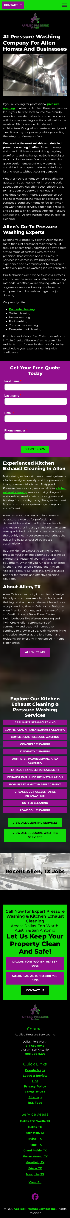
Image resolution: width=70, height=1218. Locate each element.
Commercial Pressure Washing (35, 737)
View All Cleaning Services (35, 822)
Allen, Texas (35, 652)
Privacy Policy (35, 1086)
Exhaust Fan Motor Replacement (35, 784)
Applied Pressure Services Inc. (35, 1209)
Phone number (15, 430)
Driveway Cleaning (35, 751)
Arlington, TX (35, 1132)
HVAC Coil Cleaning (35, 810)
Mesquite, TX (35, 1174)
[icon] (35, 1197)
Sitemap (35, 1097)
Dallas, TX (35, 1127)
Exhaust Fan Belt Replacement (35, 770)
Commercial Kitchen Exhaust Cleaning (35, 729)
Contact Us (13, 5)
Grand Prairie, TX (35, 1150)
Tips (35, 1081)
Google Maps (35, 1070)
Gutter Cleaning (35, 803)
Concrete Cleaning (35, 744)
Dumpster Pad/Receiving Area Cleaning (35, 760)
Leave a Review (35, 1075)
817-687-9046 (35, 1045)
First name (13, 381)
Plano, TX (35, 1144)
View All (35, 1182)
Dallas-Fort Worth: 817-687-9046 (35, 963)
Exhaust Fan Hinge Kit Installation (35, 777)
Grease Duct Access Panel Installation (35, 793)
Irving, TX (35, 1138)
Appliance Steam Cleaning (35, 722)
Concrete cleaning (22, 309)
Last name (12, 395)
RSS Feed (35, 1102)
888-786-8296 (35, 1053)
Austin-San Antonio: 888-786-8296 (35, 978)
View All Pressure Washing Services (35, 835)
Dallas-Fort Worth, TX (35, 1121)
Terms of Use (35, 1092)
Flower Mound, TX (35, 1156)
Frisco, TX (35, 1168)
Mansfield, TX (35, 1162)
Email (9, 413)
